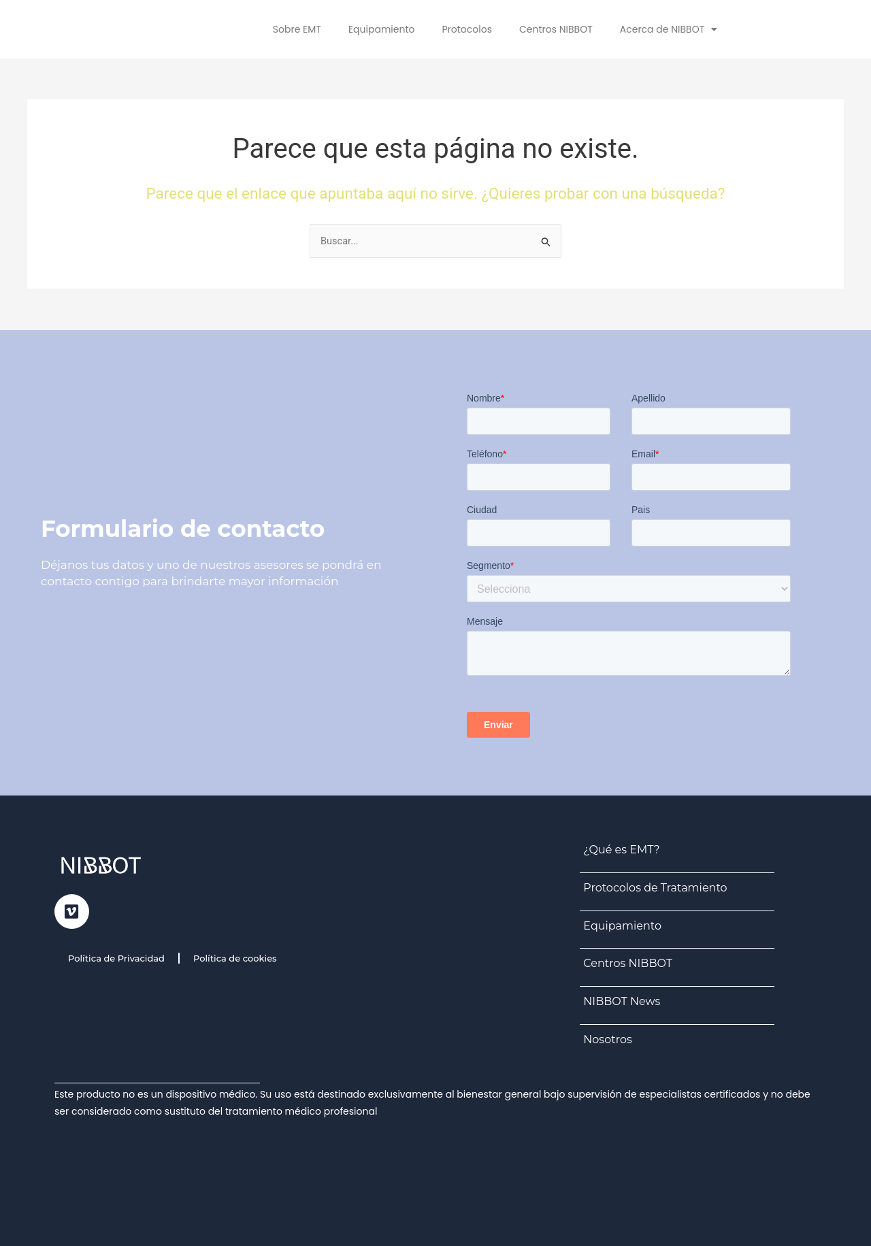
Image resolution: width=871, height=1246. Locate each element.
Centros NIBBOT (556, 29)
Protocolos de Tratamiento (655, 887)
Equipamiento (381, 29)
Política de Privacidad (116, 958)
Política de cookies (235, 958)
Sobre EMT (297, 29)
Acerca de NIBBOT (668, 29)
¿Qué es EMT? (621, 849)
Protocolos (467, 29)
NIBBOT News (621, 1001)
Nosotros (607, 1039)
